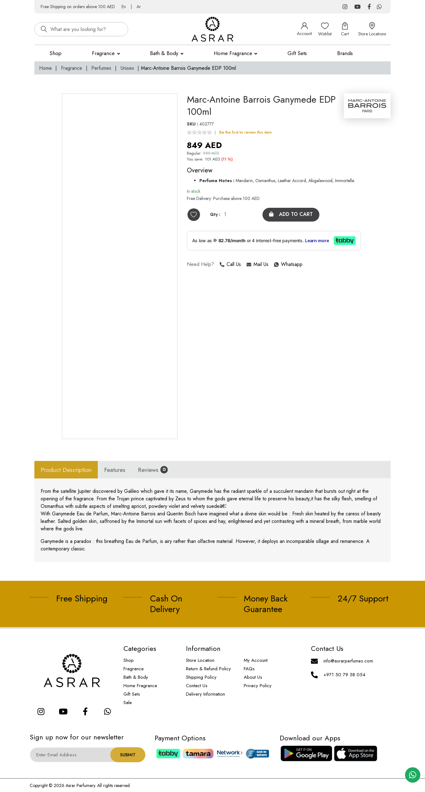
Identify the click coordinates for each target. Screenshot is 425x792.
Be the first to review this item (245, 132)
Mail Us (257, 265)
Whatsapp (274, 265)
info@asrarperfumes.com (348, 661)
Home (45, 68)
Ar (139, 6)
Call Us (230, 265)
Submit (128, 755)
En (124, 6)
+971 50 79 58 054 (344, 674)
